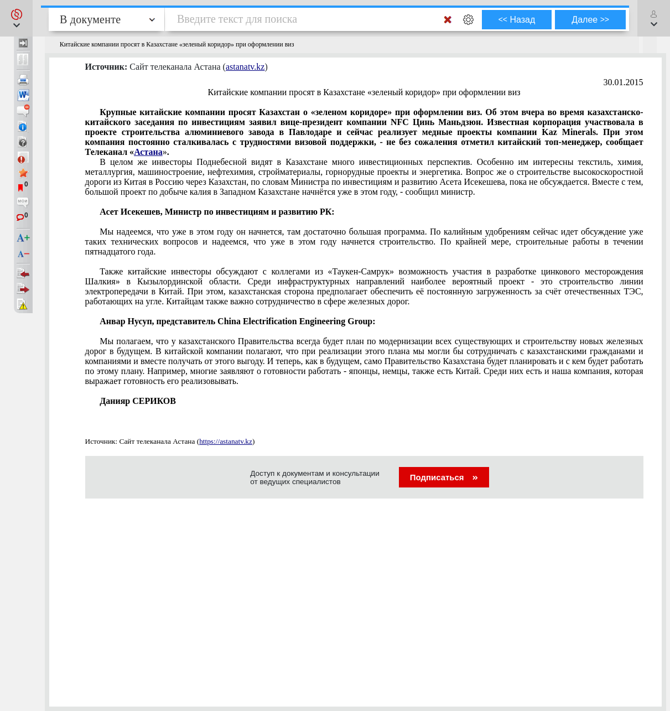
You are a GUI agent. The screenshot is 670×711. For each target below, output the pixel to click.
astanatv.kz (245, 66)
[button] (16, 18)
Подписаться (444, 477)
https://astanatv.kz (225, 441)
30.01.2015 (623, 82)
